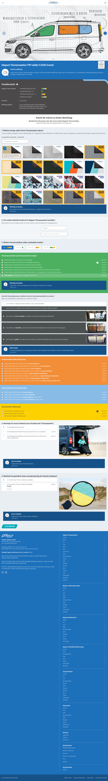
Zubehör (65, 737)
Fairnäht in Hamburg (68, 750)
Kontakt (65, 761)
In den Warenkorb (9, 526)
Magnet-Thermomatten (69, 748)
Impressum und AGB (101, 777)
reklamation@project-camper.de (26, 568)
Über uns (65, 753)
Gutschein (65, 739)
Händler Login (67, 777)
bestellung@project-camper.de (16, 563)
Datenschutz (90, 777)
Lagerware (66, 735)
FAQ (64, 759)
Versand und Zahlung (79, 777)
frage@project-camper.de (10, 558)
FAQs (30, 552)
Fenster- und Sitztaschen (69, 756)
